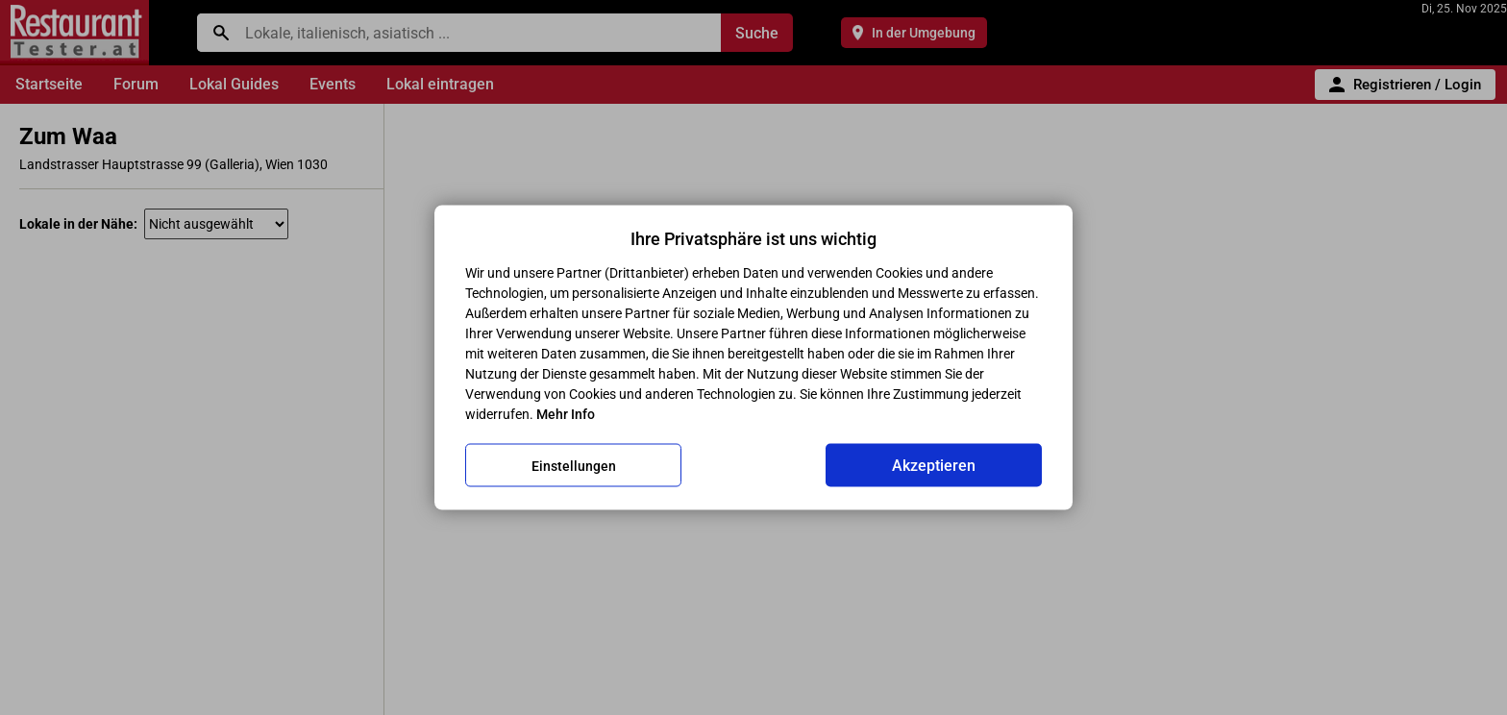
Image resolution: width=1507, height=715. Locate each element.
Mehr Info (565, 414)
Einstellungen (573, 465)
